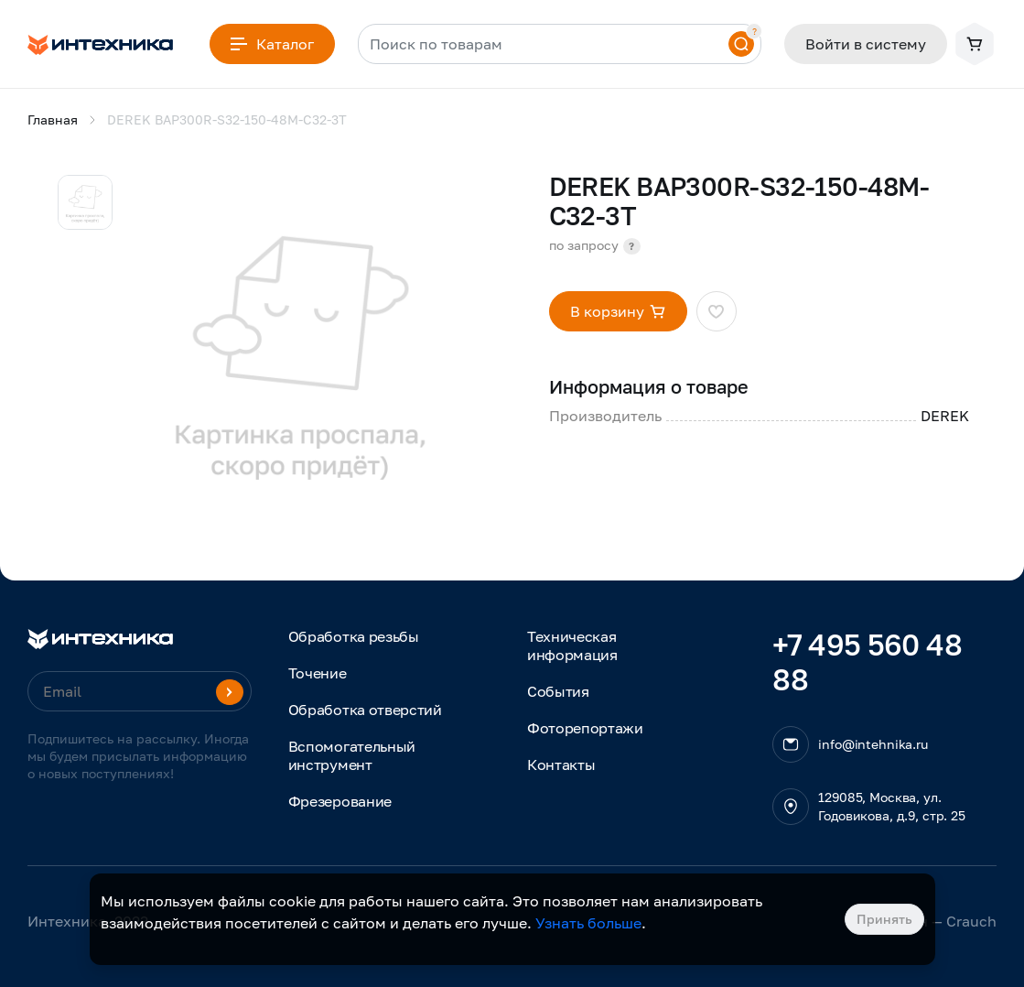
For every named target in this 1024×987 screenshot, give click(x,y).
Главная (52, 119)
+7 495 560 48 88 (867, 662)
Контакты (561, 764)
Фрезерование (340, 801)
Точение (317, 673)
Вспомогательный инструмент (351, 755)
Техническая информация (572, 645)
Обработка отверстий (365, 709)
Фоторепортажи (585, 728)
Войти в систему (865, 44)
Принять (884, 919)
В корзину (618, 311)
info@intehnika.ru (873, 744)
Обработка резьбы (353, 636)
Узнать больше (588, 923)
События (558, 691)
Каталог (272, 44)
